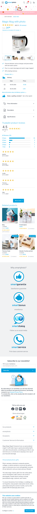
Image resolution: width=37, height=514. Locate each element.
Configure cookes (8, 510)
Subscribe (6, 370)
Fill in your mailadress (9, 364)
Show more (18, 200)
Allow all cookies (29, 510)
